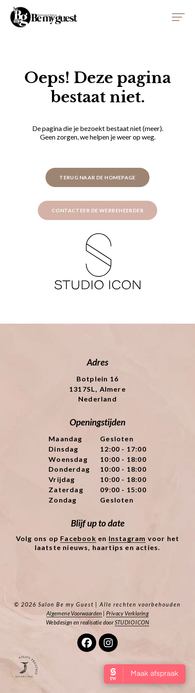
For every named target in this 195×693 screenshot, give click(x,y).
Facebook (78, 538)
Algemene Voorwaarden (74, 613)
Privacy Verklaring (127, 613)
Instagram (127, 538)
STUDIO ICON (132, 622)
